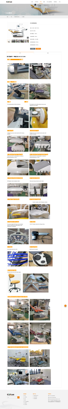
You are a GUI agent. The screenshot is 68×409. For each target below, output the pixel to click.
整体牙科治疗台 (17, 16)
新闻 (44, 1)
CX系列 (23, 16)
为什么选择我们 (49, 1)
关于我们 (36, 1)
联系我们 (55, 1)
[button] (27, 30)
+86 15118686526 (52, 395)
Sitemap (25, 404)
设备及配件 (35, 398)
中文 (59, 1)
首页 (32, 1)
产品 (40, 1)
